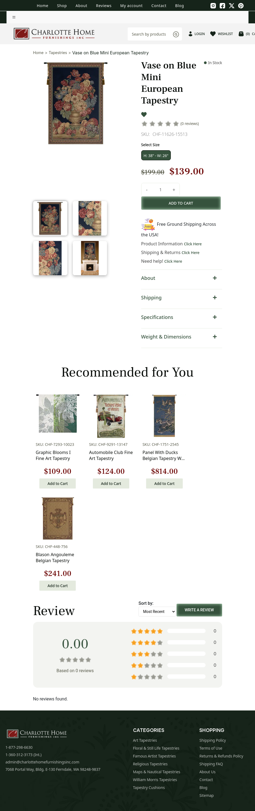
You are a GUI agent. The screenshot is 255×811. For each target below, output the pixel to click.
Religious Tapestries (150, 661)
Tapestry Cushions (149, 684)
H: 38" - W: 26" (155, 155)
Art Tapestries (145, 637)
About (81, 5)
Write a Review (199, 507)
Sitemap (206, 692)
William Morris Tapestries (155, 677)
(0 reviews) (189, 123)
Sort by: (145, 500)
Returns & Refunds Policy (221, 653)
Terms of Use (210, 645)
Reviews (104, 5)
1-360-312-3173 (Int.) (23, 652)
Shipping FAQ (211, 661)
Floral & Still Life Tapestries (156, 645)
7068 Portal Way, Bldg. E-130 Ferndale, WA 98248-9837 (52, 666)
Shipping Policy (212, 637)
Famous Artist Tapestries (154, 653)
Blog (179, 5)
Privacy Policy (135, 750)
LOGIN (196, 33)
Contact (158, 5)
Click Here (192, 243)
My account (131, 5)
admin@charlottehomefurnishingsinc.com (42, 659)
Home (42, 5)
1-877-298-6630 (19, 644)
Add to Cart (55, 483)
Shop (62, 5)
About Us (207, 669)
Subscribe (219, 731)
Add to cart (181, 203)
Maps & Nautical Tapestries (156, 669)
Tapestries (58, 52)
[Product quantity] (160, 189)
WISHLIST (221, 33)
